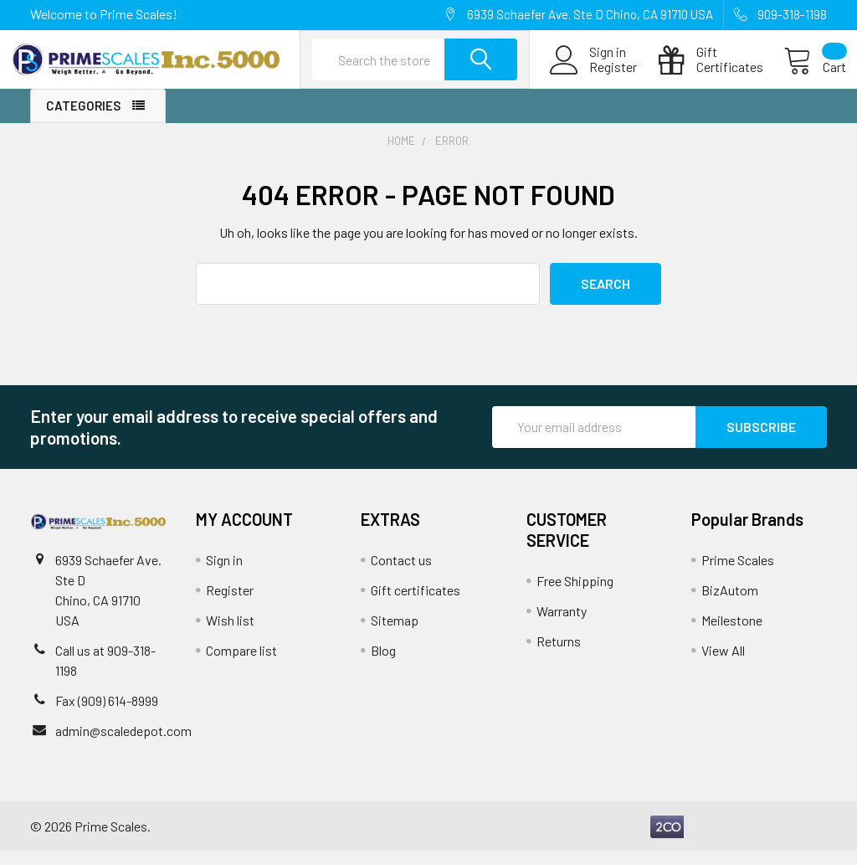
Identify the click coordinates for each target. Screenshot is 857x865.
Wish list (230, 634)
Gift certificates (415, 604)
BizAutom (729, 604)
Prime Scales (737, 574)
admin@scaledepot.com (123, 745)
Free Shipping (574, 595)
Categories (83, 120)
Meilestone (731, 634)
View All (723, 664)
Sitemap (394, 634)
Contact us (401, 574)
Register (594, 77)
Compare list (241, 664)
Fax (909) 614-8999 (106, 715)
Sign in (224, 574)
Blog (383, 664)
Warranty (561, 625)
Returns (558, 655)
